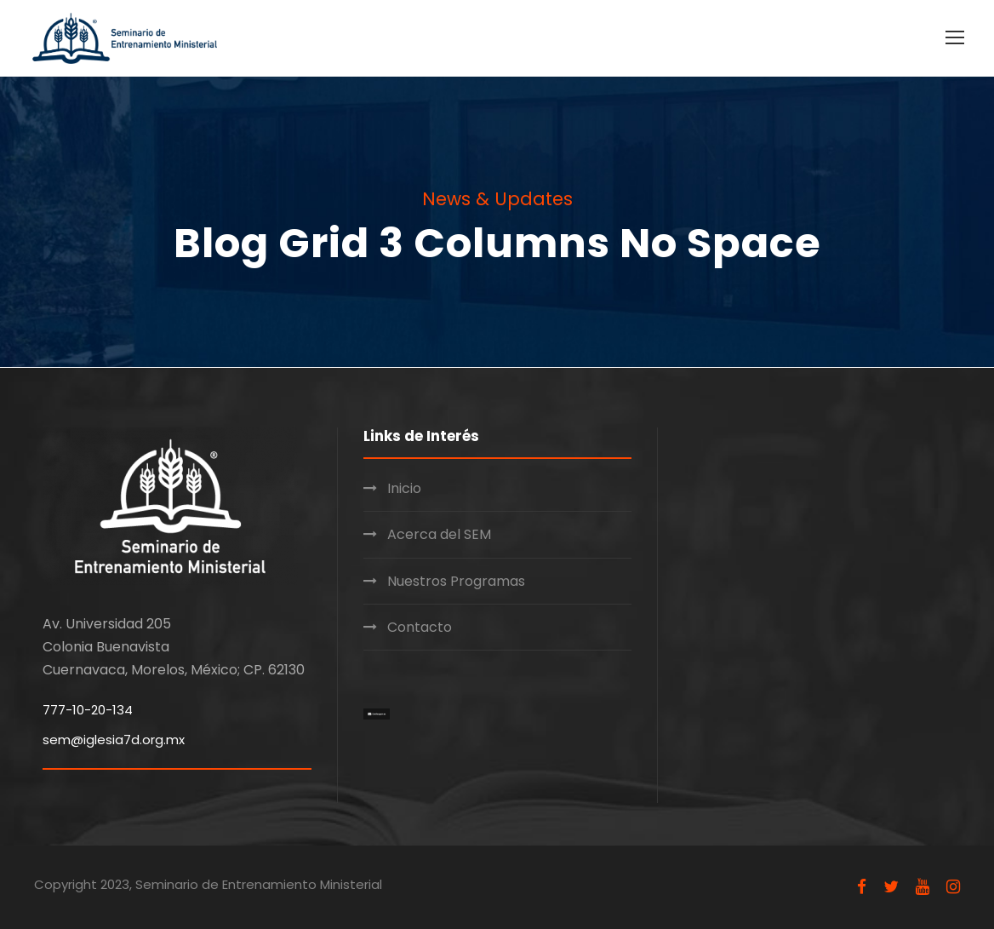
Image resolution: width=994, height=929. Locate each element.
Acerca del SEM (439, 534)
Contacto (419, 627)
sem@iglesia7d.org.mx (114, 739)
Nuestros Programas (456, 581)
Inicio (404, 488)
